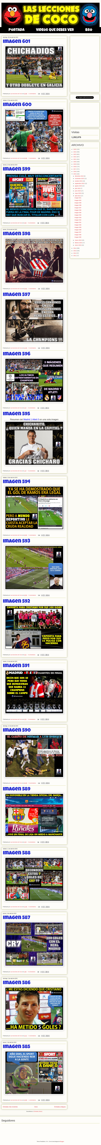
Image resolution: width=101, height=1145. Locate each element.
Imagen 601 (16, 41)
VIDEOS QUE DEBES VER (55, 30)
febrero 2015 (78, 242)
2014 (75, 248)
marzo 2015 (78, 240)
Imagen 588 (16, 853)
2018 (75, 166)
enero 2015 (78, 245)
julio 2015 (78, 188)
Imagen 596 (16, 354)
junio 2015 (78, 191)
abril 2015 (78, 195)
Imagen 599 (16, 169)
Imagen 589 (16, 789)
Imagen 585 (16, 1047)
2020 (75, 161)
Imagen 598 (16, 234)
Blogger (62, 1141)
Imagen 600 (17, 105)
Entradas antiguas (60, 1107)
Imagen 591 (16, 666)
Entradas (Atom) (38, 1111)
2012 (75, 253)
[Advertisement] (82, 64)
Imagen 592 (16, 601)
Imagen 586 (16, 983)
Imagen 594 (16, 482)
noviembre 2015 (79, 178)
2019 (75, 164)
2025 (75, 149)
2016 (75, 171)
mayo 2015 (78, 193)
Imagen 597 (16, 295)
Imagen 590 (17, 730)
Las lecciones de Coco (16, 93)
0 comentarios (31, 223)
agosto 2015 (78, 186)
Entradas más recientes (10, 1107)
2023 (75, 154)
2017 (75, 169)
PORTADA (17, 30)
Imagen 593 (16, 541)
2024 (75, 152)
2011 (75, 255)
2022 (75, 156)
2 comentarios (32, 93)
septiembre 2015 (80, 183)
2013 (75, 250)
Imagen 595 (16, 414)
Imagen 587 (16, 918)
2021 (75, 159)
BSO (88, 30)
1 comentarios (32, 1100)
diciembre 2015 (79, 176)
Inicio (36, 1107)
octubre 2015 (79, 181)
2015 (75, 174)
